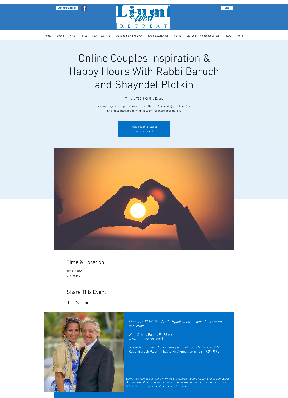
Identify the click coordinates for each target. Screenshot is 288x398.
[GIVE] (227, 8)
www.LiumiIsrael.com (145, 339)
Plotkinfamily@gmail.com (176, 347)
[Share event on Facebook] (68, 302)
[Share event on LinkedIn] (86, 302)
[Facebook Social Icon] (84, 8)
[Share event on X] (77, 302)
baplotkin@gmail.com (179, 352)
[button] (67, 8)
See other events (144, 131)
